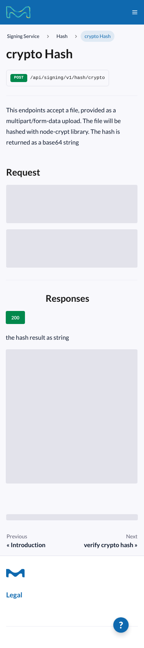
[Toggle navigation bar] (135, 12)
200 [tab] (16, 318)
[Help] (121, 625)
